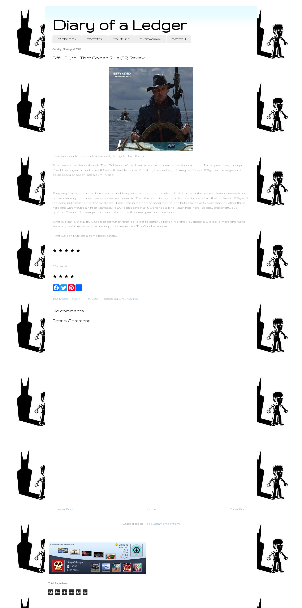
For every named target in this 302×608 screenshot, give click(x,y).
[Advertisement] (151, 461)
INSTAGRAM (150, 39)
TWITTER (95, 39)
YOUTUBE (121, 39)
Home (151, 509)
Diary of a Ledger (119, 25)
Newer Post (64, 509)
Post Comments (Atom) (162, 523)
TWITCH (179, 39)
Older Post (238, 509)
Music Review (69, 298)
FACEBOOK (67, 39)
